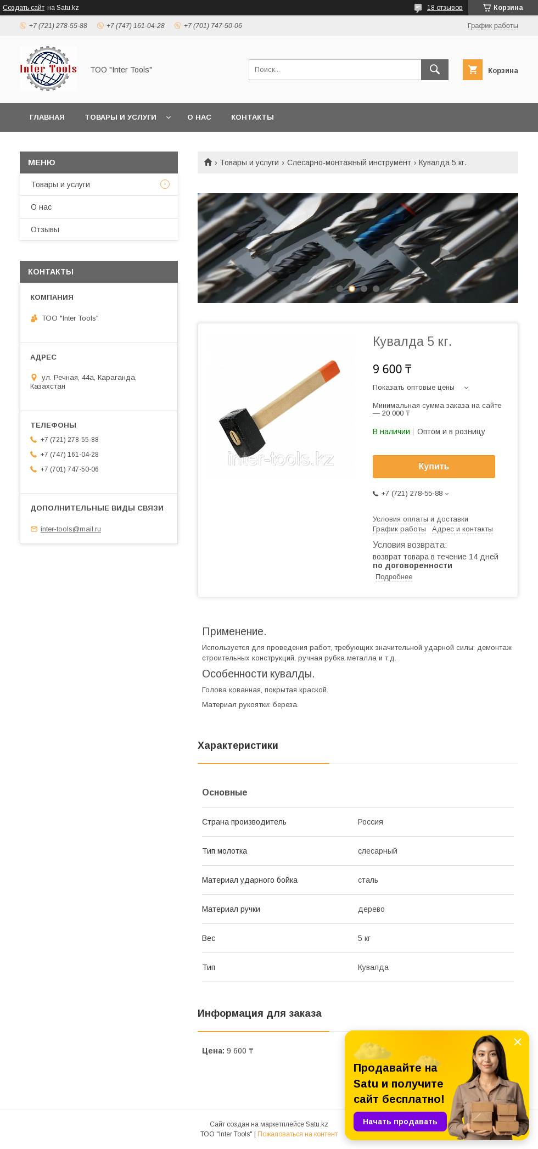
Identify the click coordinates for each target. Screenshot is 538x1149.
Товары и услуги (120, 117)
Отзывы (45, 229)
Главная (47, 117)
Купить (434, 466)
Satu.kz (317, 1124)
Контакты (252, 117)
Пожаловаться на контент (297, 1134)
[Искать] (435, 69)
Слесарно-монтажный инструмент (349, 162)
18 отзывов (445, 8)
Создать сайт (23, 8)
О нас (199, 117)
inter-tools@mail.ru (71, 529)
